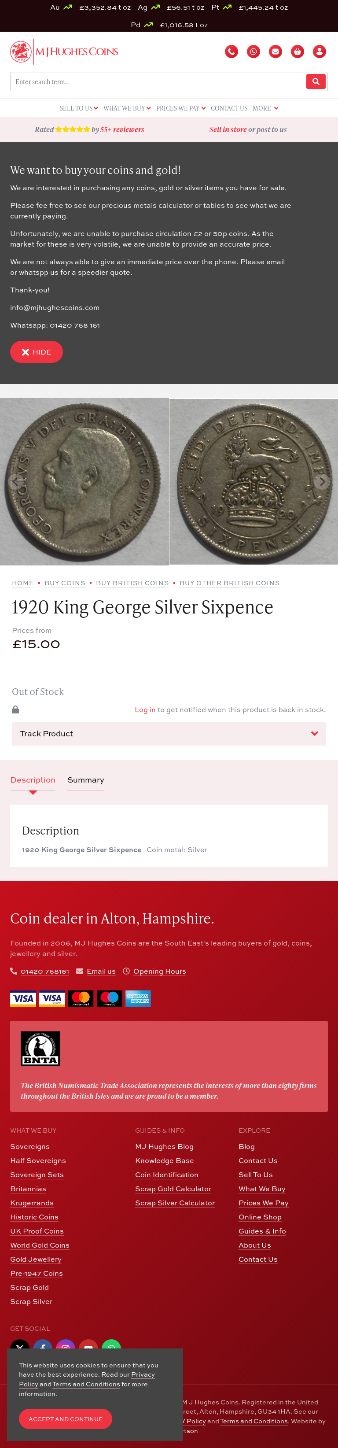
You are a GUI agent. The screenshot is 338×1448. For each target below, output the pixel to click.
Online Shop (260, 1217)
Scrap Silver (31, 1301)
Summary (85, 779)
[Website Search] (316, 81)
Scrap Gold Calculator (173, 1188)
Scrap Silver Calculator (175, 1202)
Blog (247, 1146)
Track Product (169, 733)
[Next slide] (322, 482)
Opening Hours (159, 971)
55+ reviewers (122, 129)
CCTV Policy (186, 1420)
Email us (101, 971)
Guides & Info (262, 1231)
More (265, 108)
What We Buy (262, 1188)
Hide (36, 352)
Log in (145, 709)
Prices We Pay (264, 1202)
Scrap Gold (29, 1287)
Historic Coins (34, 1217)
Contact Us (258, 1160)
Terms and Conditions (254, 1420)
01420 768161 (45, 971)
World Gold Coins (40, 1245)
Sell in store (228, 129)
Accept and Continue (66, 1419)
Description (32, 779)
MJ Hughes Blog (164, 1146)
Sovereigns (30, 1146)
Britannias (28, 1188)
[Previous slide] (16, 482)
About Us (255, 1245)
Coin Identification (166, 1174)
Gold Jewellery (36, 1259)
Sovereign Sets (37, 1174)
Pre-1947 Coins (36, 1273)
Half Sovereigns (38, 1160)
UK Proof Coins (37, 1231)
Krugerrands (32, 1202)
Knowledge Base (164, 1160)
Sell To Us (256, 1174)
